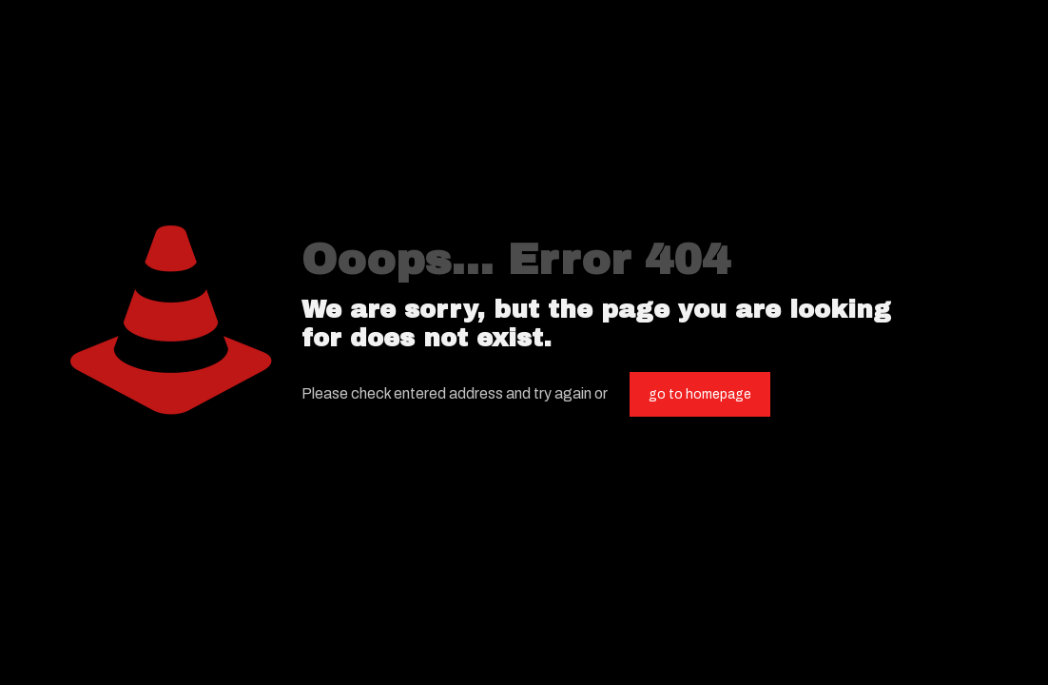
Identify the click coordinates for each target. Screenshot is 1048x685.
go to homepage (700, 394)
